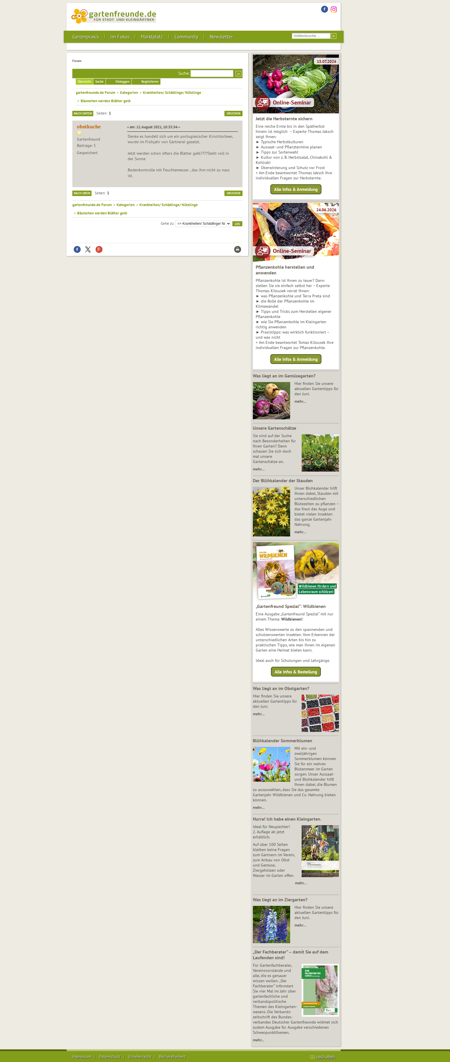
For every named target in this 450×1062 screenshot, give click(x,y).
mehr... (258, 1039)
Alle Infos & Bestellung (296, 672)
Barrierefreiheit (172, 1056)
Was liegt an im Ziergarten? (280, 899)
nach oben (326, 1056)
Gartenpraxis (85, 37)
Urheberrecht (139, 1056)
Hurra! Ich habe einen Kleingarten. (287, 819)
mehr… (300, 401)
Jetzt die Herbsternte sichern (284, 118)
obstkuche (89, 126)
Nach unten (83, 113)
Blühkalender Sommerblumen (282, 740)
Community (186, 37)
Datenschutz (110, 1056)
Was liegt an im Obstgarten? (281, 688)
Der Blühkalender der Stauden (283, 480)
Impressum (81, 1056)
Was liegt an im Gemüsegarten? (284, 376)
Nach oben (82, 193)
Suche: (183, 73)
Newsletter (221, 37)
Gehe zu (167, 223)
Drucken (233, 113)
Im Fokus (119, 37)
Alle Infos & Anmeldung (296, 189)
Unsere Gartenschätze (274, 428)
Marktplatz (152, 37)
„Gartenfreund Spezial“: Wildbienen (291, 606)
